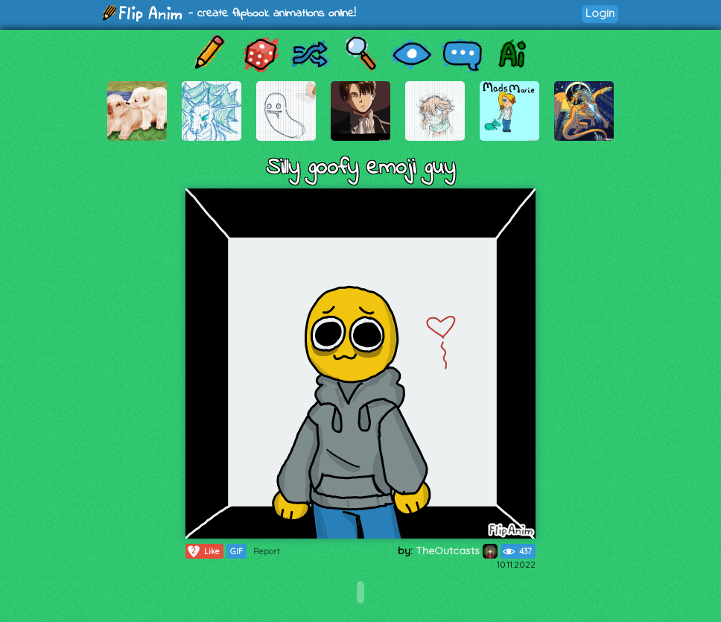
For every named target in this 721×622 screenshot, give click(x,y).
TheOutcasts (457, 550)
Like (203, 551)
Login (599, 13)
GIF (236, 551)
